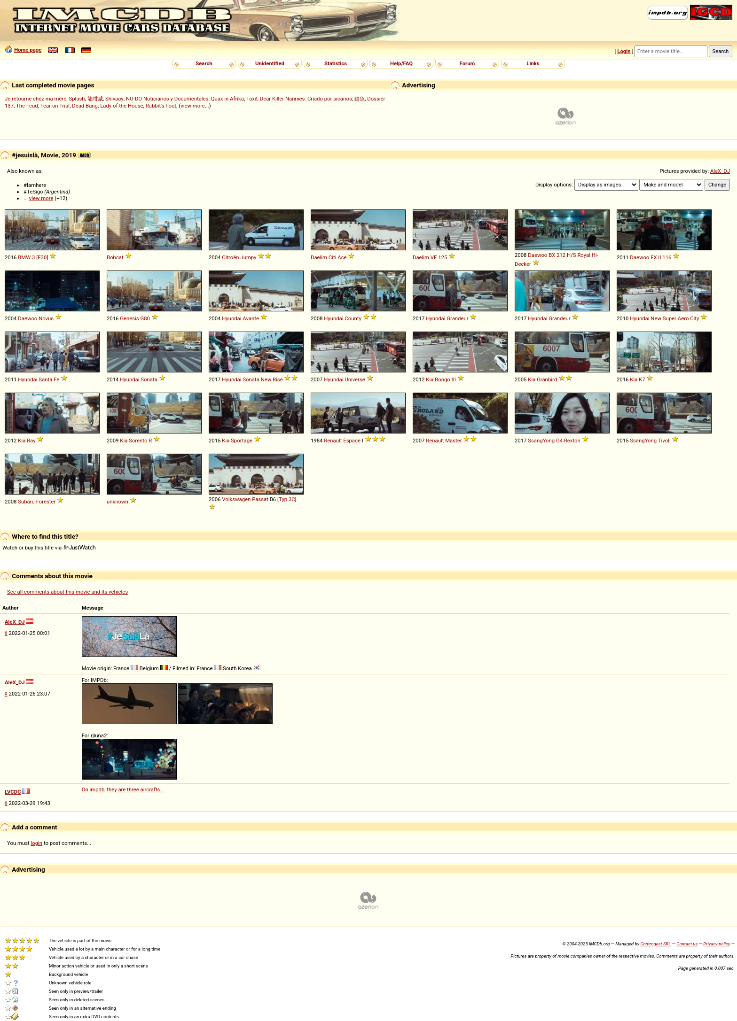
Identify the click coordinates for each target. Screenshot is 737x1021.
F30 (42, 257)
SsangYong (541, 440)
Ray (31, 440)
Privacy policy (716, 943)
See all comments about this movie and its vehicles (67, 591)
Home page (27, 49)
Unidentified (269, 63)
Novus (46, 318)
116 (666, 257)
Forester (46, 501)
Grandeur (457, 318)
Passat (260, 499)
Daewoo (537, 255)
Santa (45, 379)
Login (623, 51)
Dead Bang (85, 105)
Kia (429, 379)
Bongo (442, 379)
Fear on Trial (55, 105)
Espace (352, 440)
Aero (683, 318)
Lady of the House (121, 105)
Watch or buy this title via (48, 547)
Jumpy (248, 257)
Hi (594, 255)
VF (434, 257)
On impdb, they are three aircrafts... (123, 789)
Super (669, 318)
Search (204, 63)
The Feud (27, 105)
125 (442, 257)
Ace (341, 257)
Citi (333, 257)
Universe (355, 379)
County (353, 318)
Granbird (547, 379)
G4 (559, 440)
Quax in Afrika (227, 98)
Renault (333, 440)
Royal (583, 255)
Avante (251, 318)
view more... (194, 105)
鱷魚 (359, 98)
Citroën (230, 257)
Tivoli (664, 440)
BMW (24, 257)
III (454, 379)
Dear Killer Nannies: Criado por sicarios (306, 98)
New (656, 318)
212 (561, 255)
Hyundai (231, 318)
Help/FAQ (401, 63)
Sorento (138, 440)
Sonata (149, 379)
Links (532, 63)
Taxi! (252, 98)
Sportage (241, 440)
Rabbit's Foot (161, 105)
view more (41, 198)
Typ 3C (287, 499)
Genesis (129, 318)
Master (453, 440)
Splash (77, 98)
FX (654, 257)
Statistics (335, 63)
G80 (145, 318)
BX (552, 255)
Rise (278, 379)
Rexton (572, 440)
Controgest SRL (655, 943)
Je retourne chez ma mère (35, 98)
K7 (642, 379)
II (659, 257)
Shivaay (114, 98)
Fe (56, 379)
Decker (523, 264)
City (694, 318)
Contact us (687, 943)
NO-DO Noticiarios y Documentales (167, 98)
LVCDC (13, 792)
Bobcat (115, 257)
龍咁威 (95, 98)
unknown (117, 501)
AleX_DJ (720, 171)
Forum (467, 63)
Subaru (26, 501)
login (37, 843)
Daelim (319, 257)
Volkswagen (236, 499)
